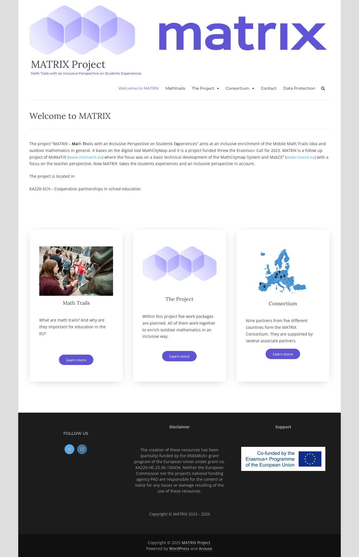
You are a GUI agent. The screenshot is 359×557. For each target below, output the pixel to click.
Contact (269, 88)
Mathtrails (175, 88)
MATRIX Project (68, 64)
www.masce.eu (300, 157)
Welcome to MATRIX (138, 88)
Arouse (205, 548)
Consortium (237, 88)
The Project (203, 88)
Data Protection (299, 88)
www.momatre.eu (85, 157)
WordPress (179, 548)
